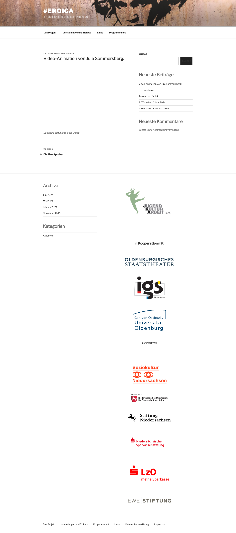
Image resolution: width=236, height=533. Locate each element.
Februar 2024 (50, 207)
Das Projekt (50, 32)
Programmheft (117, 32)
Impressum (160, 524)
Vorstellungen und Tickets (77, 32)
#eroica (58, 11)
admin (70, 53)
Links (100, 32)
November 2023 (51, 213)
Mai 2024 (48, 201)
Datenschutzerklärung (137, 524)
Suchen (143, 53)
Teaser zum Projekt (149, 96)
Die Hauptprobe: (147, 90)
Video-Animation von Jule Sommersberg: (160, 83)
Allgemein (48, 235)
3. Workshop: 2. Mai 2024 (152, 102)
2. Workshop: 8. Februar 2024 (154, 108)
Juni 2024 (48, 195)
